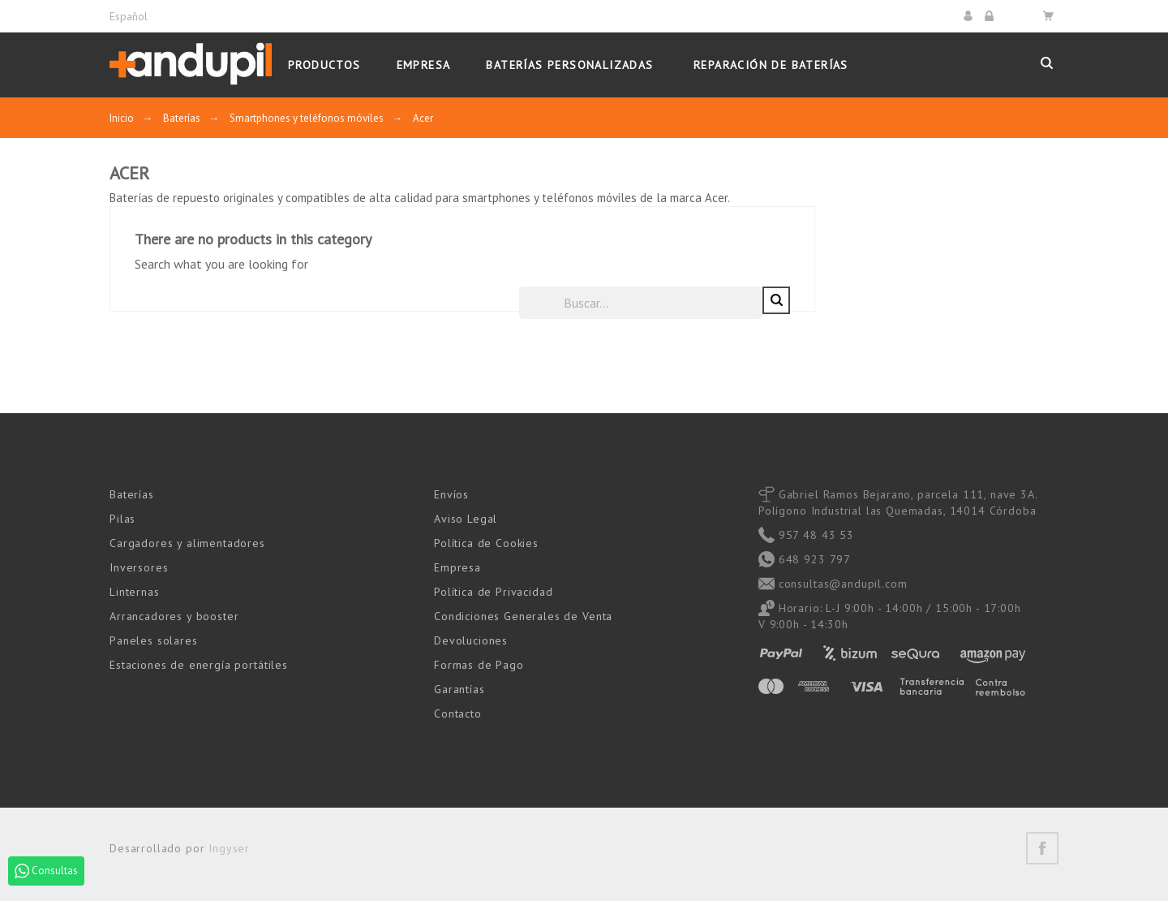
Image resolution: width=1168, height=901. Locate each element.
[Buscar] (884, 302)
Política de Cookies (486, 542)
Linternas (135, 591)
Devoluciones (471, 639)
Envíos (451, 493)
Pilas (122, 518)
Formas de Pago (479, 664)
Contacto (458, 712)
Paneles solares (154, 639)
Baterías (132, 493)
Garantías (459, 688)
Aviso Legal (465, 518)
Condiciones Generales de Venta (523, 615)
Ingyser (229, 847)
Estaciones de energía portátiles (199, 664)
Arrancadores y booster (174, 615)
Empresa (457, 566)
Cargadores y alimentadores (187, 542)
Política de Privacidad (493, 591)
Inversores (139, 566)
